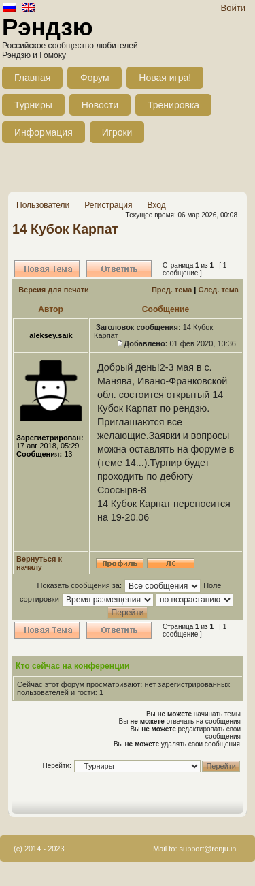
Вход (156, 205)
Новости (100, 105)
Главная (32, 77)
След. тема (218, 290)
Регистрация (108, 205)
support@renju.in (208, 848)
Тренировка (173, 105)
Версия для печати (53, 290)
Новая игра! (165, 77)
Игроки (117, 132)
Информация (43, 132)
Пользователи (42, 205)
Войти (233, 8)
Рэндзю (47, 27)
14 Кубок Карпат (65, 229)
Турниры (33, 105)
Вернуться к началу (39, 563)
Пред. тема (172, 290)
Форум (94, 77)
